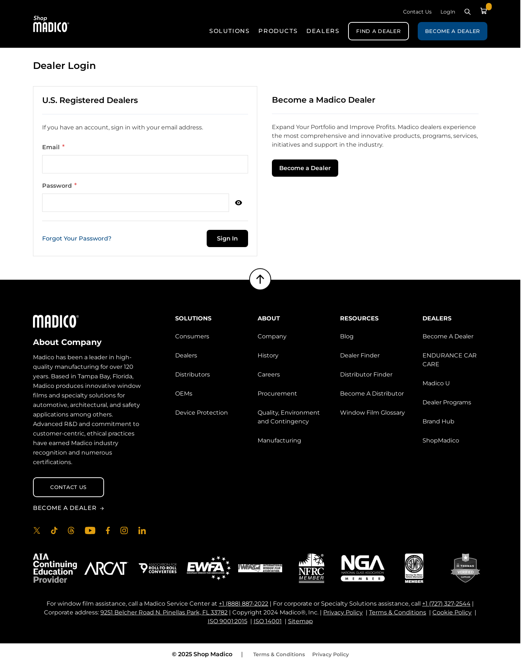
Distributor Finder (366, 374)
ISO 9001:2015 (227, 621)
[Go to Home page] (51, 23)
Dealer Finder (360, 355)
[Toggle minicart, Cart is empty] (483, 11)
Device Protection (201, 412)
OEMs (183, 393)
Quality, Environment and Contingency (289, 417)
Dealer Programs (446, 402)
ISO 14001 (268, 621)
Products (278, 30)
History (268, 355)
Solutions (229, 30)
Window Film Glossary (372, 412)
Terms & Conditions (397, 612)
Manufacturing (279, 440)
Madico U (436, 383)
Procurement (277, 393)
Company (272, 336)
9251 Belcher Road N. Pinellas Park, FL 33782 (164, 612)
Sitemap (300, 621)
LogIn (447, 11)
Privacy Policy (343, 612)
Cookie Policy (452, 612)
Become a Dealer (305, 168)
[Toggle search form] (467, 11)
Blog (347, 336)
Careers (269, 374)
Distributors (192, 374)
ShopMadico (440, 440)
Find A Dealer (378, 31)
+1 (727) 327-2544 (446, 603)
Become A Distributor (372, 393)
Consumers (192, 336)
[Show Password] (238, 203)
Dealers (322, 30)
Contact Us (417, 11)
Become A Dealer (452, 31)
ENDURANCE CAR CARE (449, 360)
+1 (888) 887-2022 (243, 603)
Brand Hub (438, 421)
